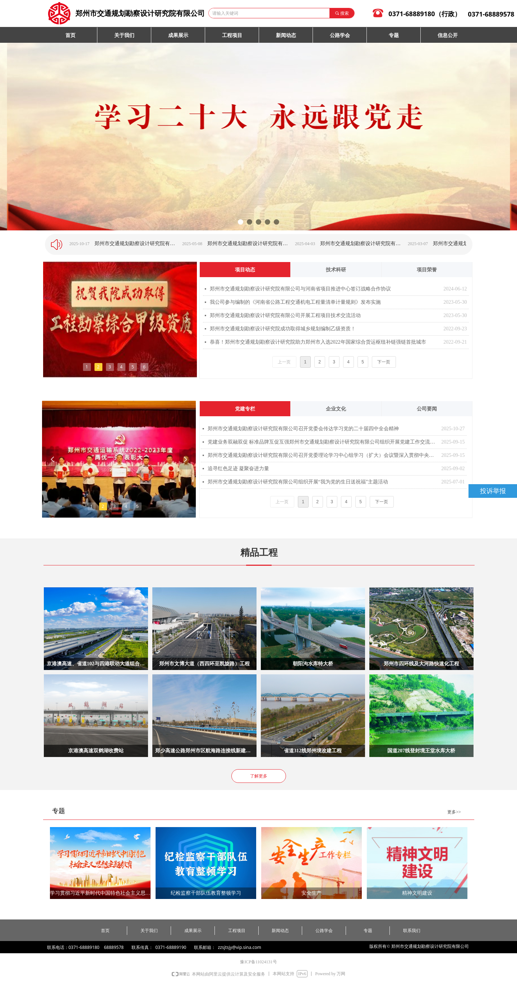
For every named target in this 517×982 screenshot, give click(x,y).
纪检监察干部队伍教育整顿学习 (206, 893)
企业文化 (336, 409)
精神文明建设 (417, 893)
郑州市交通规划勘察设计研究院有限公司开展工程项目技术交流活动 (285, 315)
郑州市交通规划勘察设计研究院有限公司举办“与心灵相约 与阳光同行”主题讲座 (373, 243)
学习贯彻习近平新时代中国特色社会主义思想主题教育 (100, 893)
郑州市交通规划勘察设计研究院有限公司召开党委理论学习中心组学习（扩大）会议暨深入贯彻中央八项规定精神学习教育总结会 (323, 455)
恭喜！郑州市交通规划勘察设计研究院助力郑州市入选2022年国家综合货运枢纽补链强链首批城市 (318, 342)
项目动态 (245, 269)
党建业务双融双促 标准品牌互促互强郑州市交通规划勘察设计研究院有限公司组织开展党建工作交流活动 (323, 442)
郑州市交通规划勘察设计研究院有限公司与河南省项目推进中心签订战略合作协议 (300, 289)
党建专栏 (245, 409)
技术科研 (336, 269)
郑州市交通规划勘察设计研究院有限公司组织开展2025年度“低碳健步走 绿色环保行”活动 (147, 243)
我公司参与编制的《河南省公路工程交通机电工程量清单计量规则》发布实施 (295, 302)
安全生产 (311, 893)
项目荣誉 (427, 269)
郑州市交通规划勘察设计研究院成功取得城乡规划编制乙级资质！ (283, 328)
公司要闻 (427, 409)
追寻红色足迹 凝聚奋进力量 (238, 468)
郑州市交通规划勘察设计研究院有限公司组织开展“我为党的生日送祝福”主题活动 (298, 482)
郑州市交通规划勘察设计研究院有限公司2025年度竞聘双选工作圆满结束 (260, 243)
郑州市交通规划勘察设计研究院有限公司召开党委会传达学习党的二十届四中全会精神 (303, 428)
